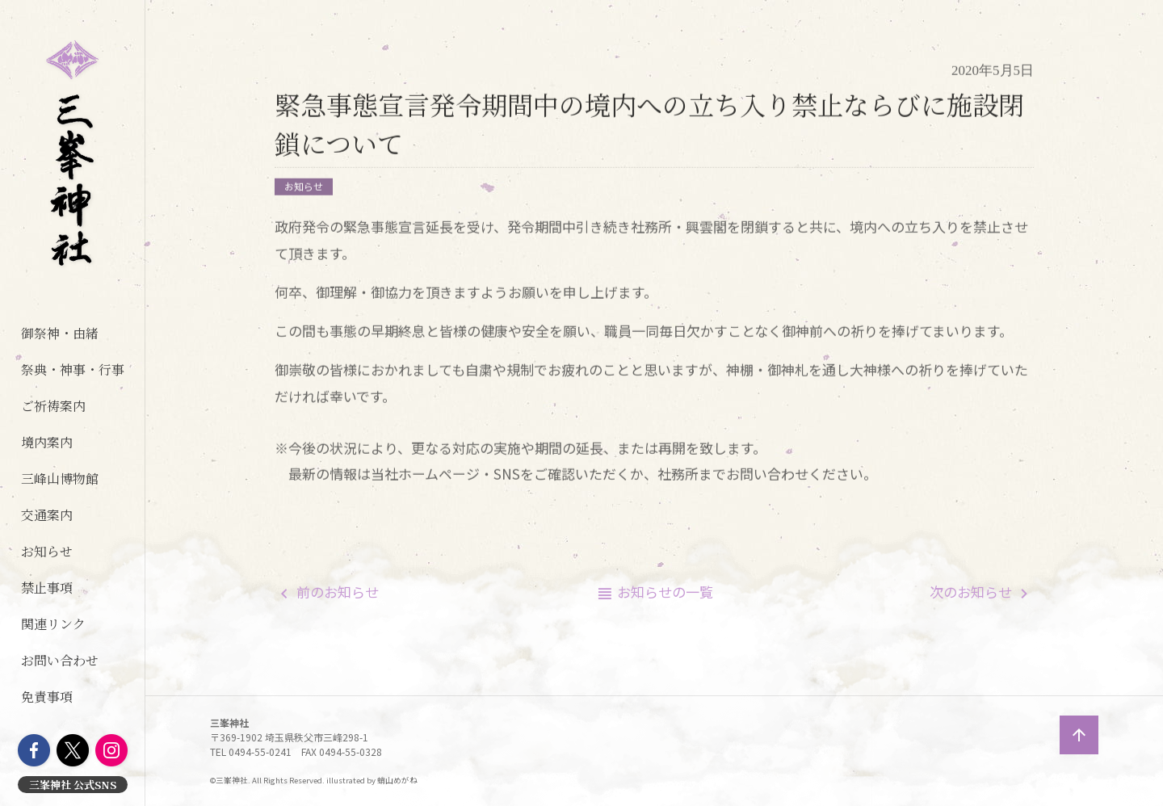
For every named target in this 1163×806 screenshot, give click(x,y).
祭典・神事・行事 (72, 369)
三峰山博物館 (60, 478)
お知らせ (47, 551)
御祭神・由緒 (60, 333)
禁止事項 (47, 587)
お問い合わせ (60, 660)
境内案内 (47, 442)
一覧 (665, 591)
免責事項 (47, 696)
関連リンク (53, 624)
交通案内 (47, 515)
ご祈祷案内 (53, 406)
